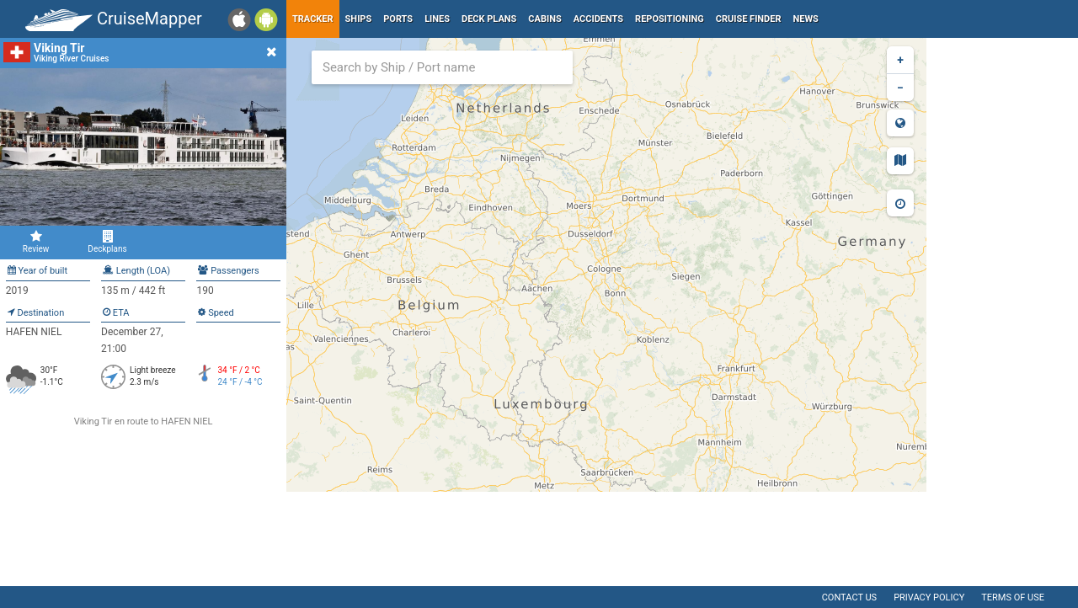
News (806, 18)
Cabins (544, 18)
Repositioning (669, 18)
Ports (398, 18)
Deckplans (107, 241)
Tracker (313, 18)
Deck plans (489, 18)
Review (36, 241)
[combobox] (442, 67)
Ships (358, 18)
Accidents (598, 18)
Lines (437, 18)
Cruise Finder (749, 18)
